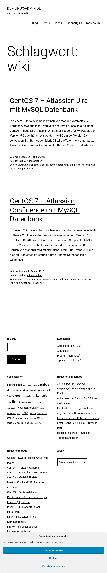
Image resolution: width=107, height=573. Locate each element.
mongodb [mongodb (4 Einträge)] (11, 408)
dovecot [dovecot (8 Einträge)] (38, 390)
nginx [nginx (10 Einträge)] (36, 407)
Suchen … (12, 338)
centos (53, 164)
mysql (13, 168)
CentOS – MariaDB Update (22, 477)
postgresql (22, 168)
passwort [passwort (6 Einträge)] (11, 413)
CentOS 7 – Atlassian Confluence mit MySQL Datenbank (45, 210)
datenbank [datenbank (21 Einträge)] (14, 390)
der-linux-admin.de (24, 8)
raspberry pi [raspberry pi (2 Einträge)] (19, 418)
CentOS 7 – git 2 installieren (23, 467)
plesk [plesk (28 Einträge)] (24, 413)
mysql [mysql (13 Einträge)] (19, 407)
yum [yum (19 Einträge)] (41, 422)
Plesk (58, 23)
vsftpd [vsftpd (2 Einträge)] (32, 423)
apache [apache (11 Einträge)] (11, 384)
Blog (35, 23)
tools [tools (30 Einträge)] (10, 423)
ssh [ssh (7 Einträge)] (38, 418)
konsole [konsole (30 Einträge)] (41, 396)
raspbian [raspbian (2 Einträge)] (26, 418)
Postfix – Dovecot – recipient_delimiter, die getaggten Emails (76, 388)
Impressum (92, 23)
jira (82, 164)
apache (34, 164)
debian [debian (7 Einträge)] (25, 390)
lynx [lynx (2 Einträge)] (25, 403)
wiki (31, 168)
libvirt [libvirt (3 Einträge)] (9, 403)
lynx (93, 164)
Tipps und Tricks (66, 360)
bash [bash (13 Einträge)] (19, 384)
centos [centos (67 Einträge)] (43, 384)
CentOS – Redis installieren (22, 492)
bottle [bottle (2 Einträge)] (24, 385)
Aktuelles (62, 350)
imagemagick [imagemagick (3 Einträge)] (26, 396)
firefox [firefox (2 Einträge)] (9, 396)
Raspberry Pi (74, 23)
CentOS (46, 23)
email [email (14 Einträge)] (46, 390)
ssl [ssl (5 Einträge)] (42, 418)
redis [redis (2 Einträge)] (31, 418)
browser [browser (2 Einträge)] (29, 385)
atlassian (44, 164)
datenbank (63, 164)
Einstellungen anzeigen (53, 566)
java (78, 164)
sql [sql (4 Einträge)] (35, 418)
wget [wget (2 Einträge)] (36, 423)
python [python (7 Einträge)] (10, 418)
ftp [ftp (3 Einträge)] (13, 396)
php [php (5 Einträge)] (18, 413)
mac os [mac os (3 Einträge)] (30, 403)
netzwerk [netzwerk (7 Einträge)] (28, 407)
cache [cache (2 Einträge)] (35, 385)
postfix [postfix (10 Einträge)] (32, 413)
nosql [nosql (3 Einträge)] (42, 408)
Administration (34, 161)
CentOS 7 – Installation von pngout (27, 472)
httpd (72, 164)
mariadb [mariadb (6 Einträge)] (38, 402)
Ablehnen (53, 558)
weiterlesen (85, 145)
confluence (63, 279)
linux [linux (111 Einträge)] (16, 401)
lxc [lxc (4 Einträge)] (22, 403)
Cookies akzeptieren (53, 550)
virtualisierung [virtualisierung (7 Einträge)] (22, 423)
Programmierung (66, 355)
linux (87, 164)
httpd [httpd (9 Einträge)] (17, 395)
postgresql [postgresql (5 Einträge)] (42, 413)
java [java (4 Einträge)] (34, 396)
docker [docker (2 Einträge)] (31, 391)
